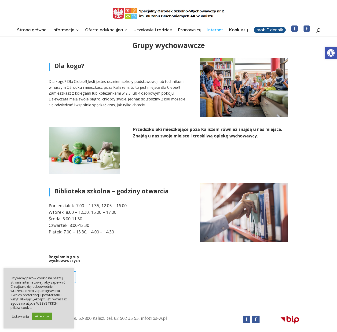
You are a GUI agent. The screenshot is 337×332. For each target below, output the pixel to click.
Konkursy (238, 30)
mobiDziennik (269, 30)
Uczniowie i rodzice (153, 30)
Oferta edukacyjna (104, 30)
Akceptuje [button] (42, 316)
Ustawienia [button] (20, 316)
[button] (331, 53)
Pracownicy (189, 30)
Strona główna (32, 30)
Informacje (63, 30)
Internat (215, 30)
